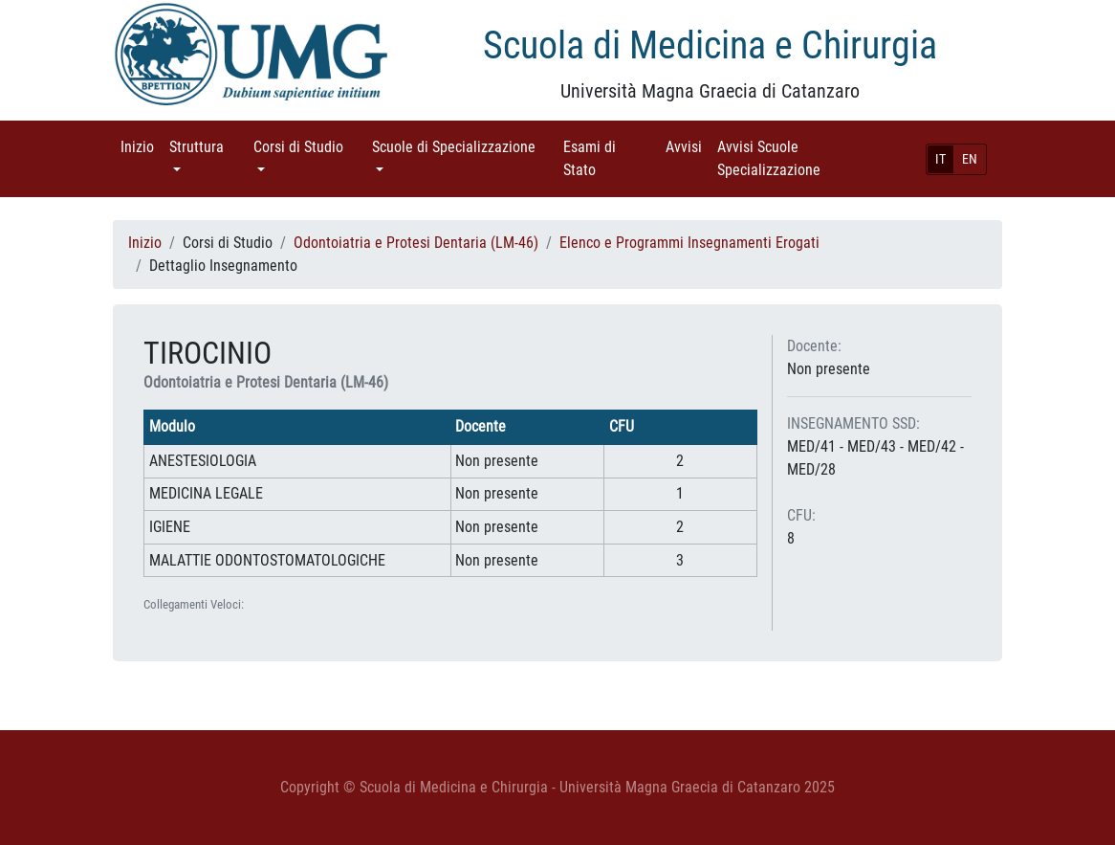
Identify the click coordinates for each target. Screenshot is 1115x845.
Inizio (141, 146)
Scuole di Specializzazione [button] (464, 146)
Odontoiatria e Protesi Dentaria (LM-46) (416, 242)
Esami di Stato (606, 158)
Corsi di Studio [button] (308, 146)
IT (940, 159)
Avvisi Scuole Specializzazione (795, 158)
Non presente (828, 369)
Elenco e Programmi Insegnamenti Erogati (689, 242)
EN (969, 159)
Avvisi (688, 146)
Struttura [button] (207, 146)
